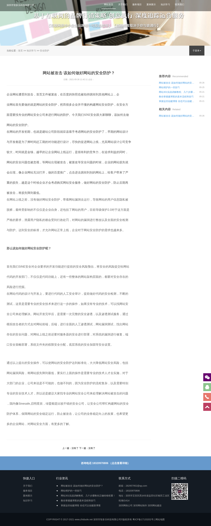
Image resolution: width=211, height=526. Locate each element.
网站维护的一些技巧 (169, 87)
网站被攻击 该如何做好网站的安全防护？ (177, 82)
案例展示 (151, 4)
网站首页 (108, 4)
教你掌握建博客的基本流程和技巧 (176, 96)
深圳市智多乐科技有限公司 (20, 5)
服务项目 (137, 4)
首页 (20, 50)
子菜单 (197, 50)
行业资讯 (62, 478)
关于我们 (122, 4)
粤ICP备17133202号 (143, 519)
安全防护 (44, 50)
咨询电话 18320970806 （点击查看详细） (105, 463)
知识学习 (165, 4)
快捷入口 (29, 478)
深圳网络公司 (126, 505)
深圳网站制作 (140, 505)
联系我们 (179, 4)
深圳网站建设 (155, 505)
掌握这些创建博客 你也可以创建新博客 (177, 101)
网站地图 (160, 519)
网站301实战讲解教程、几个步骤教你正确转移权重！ (177, 92)
